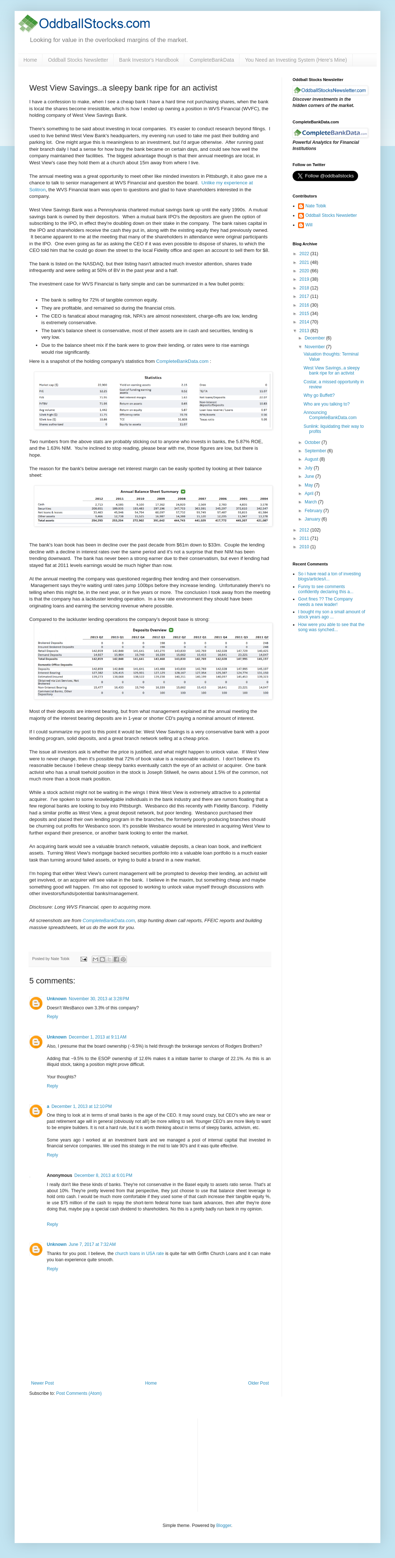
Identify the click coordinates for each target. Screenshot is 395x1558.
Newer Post (42, 1383)
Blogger (223, 1525)
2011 (305, 538)
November (315, 346)
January (313, 519)
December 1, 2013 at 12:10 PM (82, 1106)
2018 (305, 288)
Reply (52, 1016)
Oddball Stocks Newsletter (78, 60)
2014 (305, 322)
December (315, 338)
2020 (305, 270)
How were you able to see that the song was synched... (331, 627)
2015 (305, 313)
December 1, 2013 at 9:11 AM (98, 1037)
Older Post (258, 1383)
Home (30, 60)
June (310, 476)
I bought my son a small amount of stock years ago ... (331, 614)
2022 (305, 253)
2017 (305, 296)
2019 (305, 279)
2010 (305, 546)
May (309, 485)
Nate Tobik (315, 205)
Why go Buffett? (319, 395)
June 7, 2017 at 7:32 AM (92, 1244)
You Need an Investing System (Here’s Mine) (296, 60)
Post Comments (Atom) (79, 1393)
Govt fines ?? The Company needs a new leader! (325, 601)
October (313, 442)
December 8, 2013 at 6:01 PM (103, 1175)
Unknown (57, 998)
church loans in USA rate (139, 1253)
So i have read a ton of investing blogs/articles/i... (329, 576)
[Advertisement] (258, 1464)
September (316, 450)
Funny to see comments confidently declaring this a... (325, 589)
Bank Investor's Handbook (149, 60)
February (314, 510)
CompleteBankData (212, 60)
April (310, 493)
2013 (305, 330)
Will (308, 224)
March (311, 501)
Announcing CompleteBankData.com (330, 415)
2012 (305, 530)
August (312, 459)
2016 (305, 305)
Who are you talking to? (327, 404)
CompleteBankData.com (182, 361)
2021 (305, 262)
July (309, 468)
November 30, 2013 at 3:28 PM (99, 998)
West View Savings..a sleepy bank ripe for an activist (332, 370)
